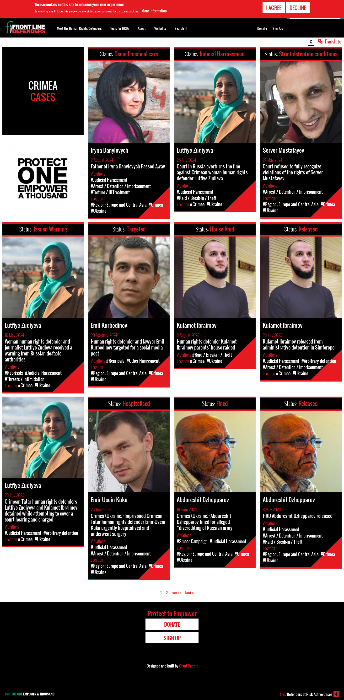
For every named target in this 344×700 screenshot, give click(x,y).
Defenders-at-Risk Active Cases (306, 694)
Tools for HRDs (119, 28)
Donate (262, 28)
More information (154, 11)
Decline (298, 7)
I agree (273, 7)
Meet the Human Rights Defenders (79, 28)
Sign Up (278, 28)
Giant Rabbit (188, 666)
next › (176, 592)
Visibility (160, 28)
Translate (333, 41)
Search (181, 28)
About (142, 28)
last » (189, 592)
